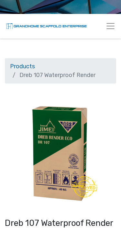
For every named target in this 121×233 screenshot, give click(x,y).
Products (22, 66)
